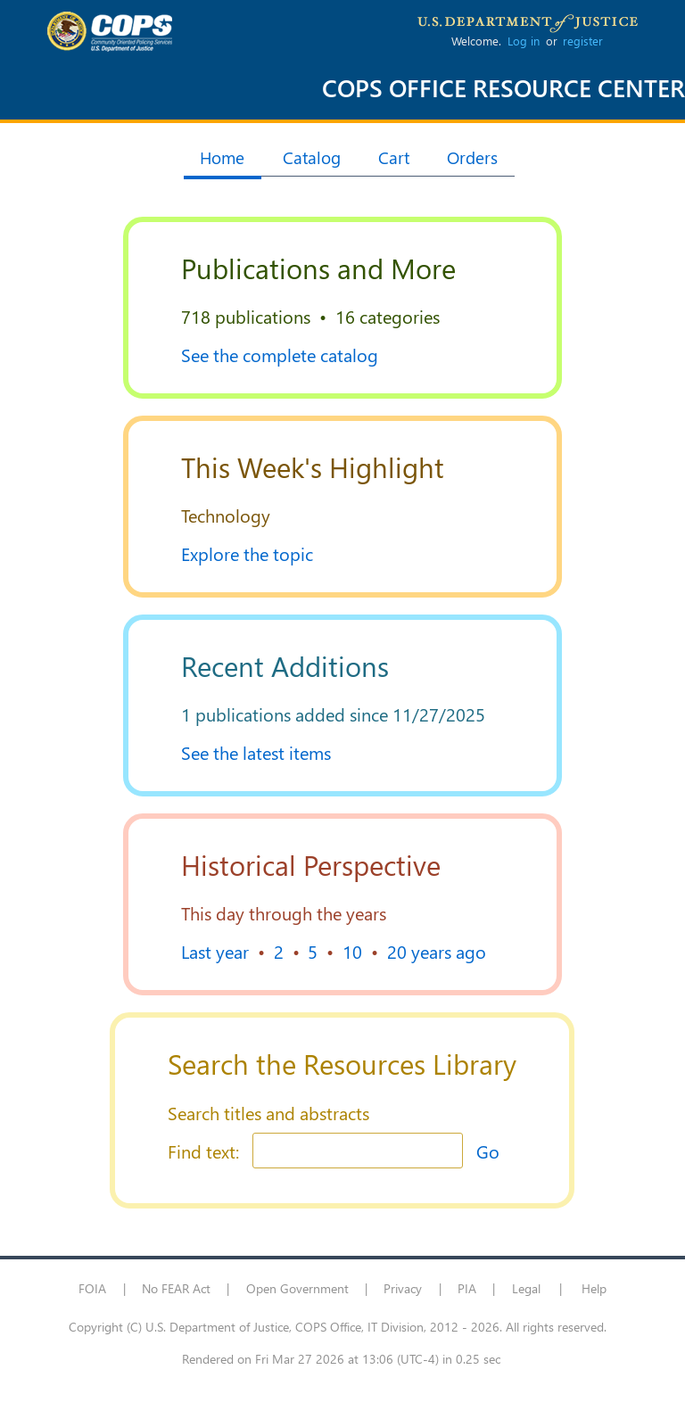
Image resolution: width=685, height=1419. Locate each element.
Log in (524, 40)
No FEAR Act (176, 1288)
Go (487, 1150)
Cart (393, 157)
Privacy (403, 1288)
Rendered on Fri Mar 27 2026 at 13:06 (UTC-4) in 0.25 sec (341, 1358)
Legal (526, 1288)
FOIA (92, 1288)
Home (222, 157)
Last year (215, 950)
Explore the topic (247, 552)
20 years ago (436, 950)
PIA (467, 1288)
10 (352, 950)
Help (594, 1288)
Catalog (312, 157)
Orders (472, 157)
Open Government (297, 1288)
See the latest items (256, 751)
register (583, 40)
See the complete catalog (279, 354)
